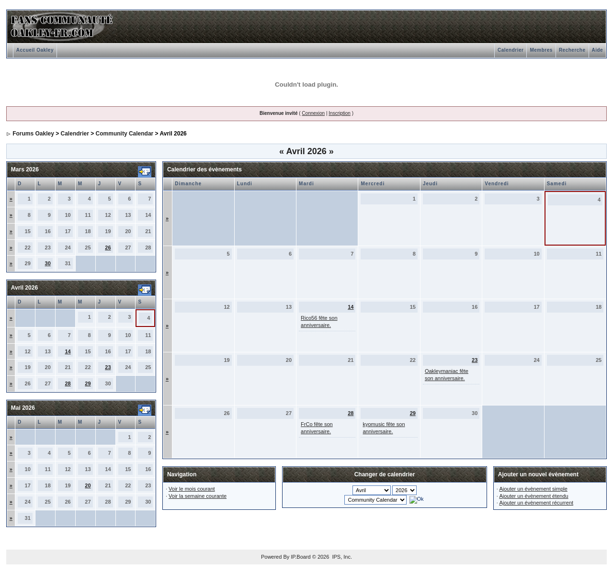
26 (108, 247)
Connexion (313, 113)
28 (67, 383)
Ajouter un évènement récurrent (536, 503)
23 (108, 367)
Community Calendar (125, 133)
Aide (597, 50)
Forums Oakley (33, 133)
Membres (541, 50)
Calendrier (510, 50)
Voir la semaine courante (198, 496)
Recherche (572, 50)
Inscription (340, 113)
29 (88, 383)
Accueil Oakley (35, 50)
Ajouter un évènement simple (533, 489)
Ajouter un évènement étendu (533, 496)
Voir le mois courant (192, 489)
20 (88, 485)
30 (48, 263)
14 (67, 351)
